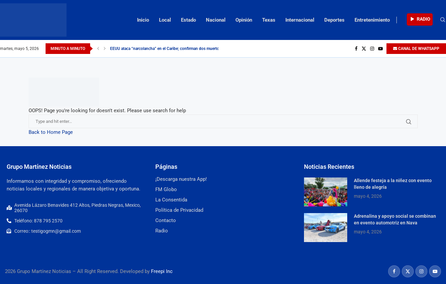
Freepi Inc (162, 271)
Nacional (215, 20)
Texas (268, 20)
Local (165, 20)
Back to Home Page (51, 132)
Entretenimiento (372, 20)
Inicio (143, 20)
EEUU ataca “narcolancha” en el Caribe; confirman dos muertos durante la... (176, 48)
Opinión (243, 20)
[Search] (442, 20)
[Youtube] (380, 48)
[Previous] (98, 48)
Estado (188, 20)
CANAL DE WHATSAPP (416, 48)
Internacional (299, 20)
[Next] (104, 48)
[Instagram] (372, 48)
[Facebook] (356, 48)
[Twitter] (364, 48)
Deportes (334, 20)
